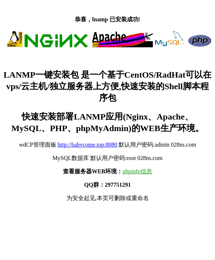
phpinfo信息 (137, 171)
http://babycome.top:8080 (87, 145)
